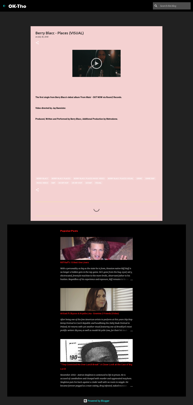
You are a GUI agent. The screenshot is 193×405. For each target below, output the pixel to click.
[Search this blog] (175, 5)
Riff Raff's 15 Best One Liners (74, 262)
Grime (139, 178)
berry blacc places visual (120, 178)
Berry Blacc (42, 178)
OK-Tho (17, 5)
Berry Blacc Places (61, 178)
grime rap (150, 178)
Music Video (42, 183)
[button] (37, 43)
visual (98, 183)
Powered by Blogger (96, 400)
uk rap (89, 183)
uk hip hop (63, 183)
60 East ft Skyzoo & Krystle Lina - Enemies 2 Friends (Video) (89, 313)
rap (53, 183)
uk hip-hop (77, 183)
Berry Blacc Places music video (89, 178)
